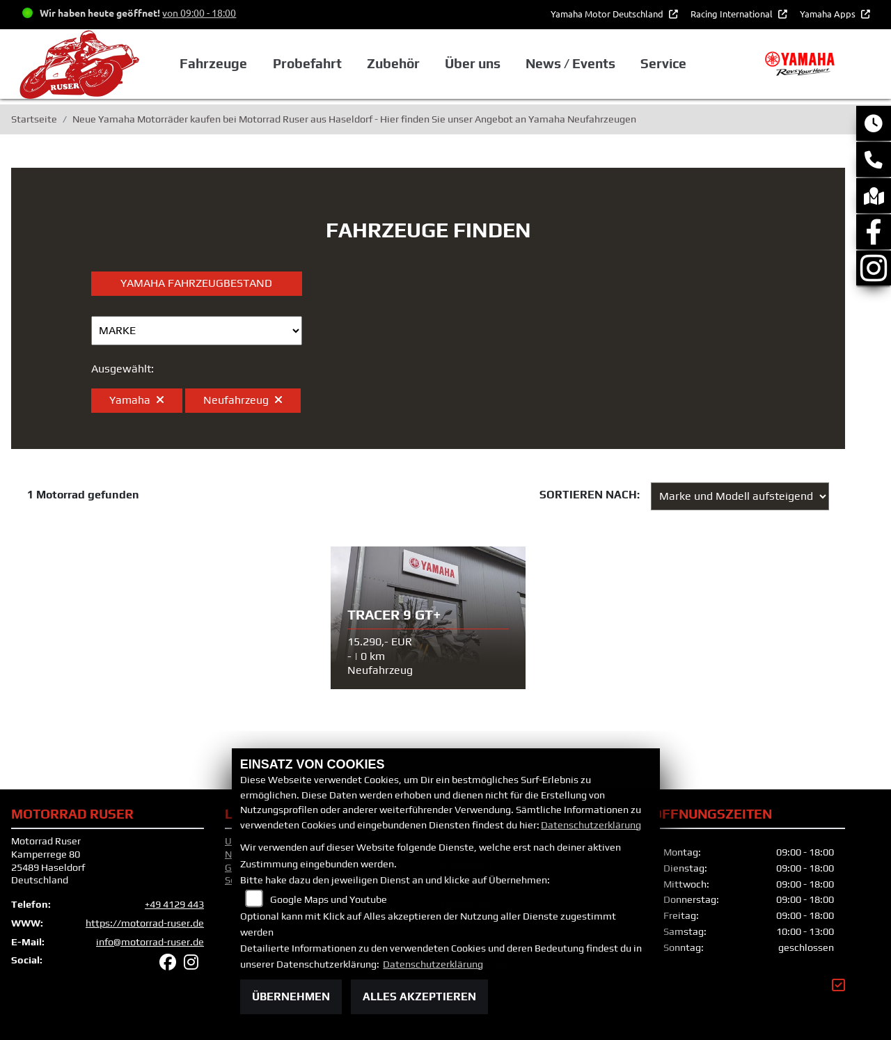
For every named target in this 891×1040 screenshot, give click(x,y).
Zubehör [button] (393, 63)
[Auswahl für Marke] (196, 330)
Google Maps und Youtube (328, 899)
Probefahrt (307, 63)
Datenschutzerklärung (591, 824)
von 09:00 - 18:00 (199, 12)
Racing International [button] (733, 13)
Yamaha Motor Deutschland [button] (608, 13)
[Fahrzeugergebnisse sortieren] (740, 496)
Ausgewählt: (122, 368)
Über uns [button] (472, 63)
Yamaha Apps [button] (829, 13)
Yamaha (136, 400)
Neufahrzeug (243, 400)
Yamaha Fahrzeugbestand (196, 283)
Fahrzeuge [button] (213, 63)
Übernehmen (291, 996)
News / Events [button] (570, 63)
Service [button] (663, 63)
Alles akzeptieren (419, 996)
